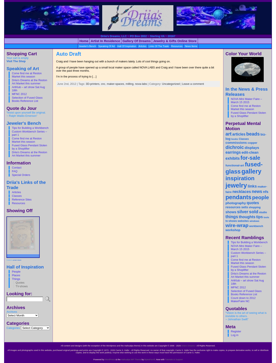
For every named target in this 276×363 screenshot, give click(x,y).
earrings (233, 152)
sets (244, 207)
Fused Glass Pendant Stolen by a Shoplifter (29, 147)
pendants (238, 197)
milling (129, 83)
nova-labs (141, 83)
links (252, 186)
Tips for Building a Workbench (30, 127)
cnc (103, 83)
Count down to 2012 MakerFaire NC (243, 299)
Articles (16, 192)
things (232, 216)
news (257, 191)
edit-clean (250, 152)
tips (259, 217)
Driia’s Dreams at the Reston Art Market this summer (29, 82)
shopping (255, 207)
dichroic (235, 147)
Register (236, 331)
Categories (13, 328)
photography (236, 203)
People (16, 271)
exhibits (233, 158)
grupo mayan (17, 260)
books (234, 139)
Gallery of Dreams (136, 41)
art (229, 134)
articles (142, 46)
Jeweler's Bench (87, 46)
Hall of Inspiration (126, 46)
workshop (233, 230)
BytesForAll (149, 359)
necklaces (241, 191)
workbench (256, 226)
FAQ (14, 171)
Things (16, 279)
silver (242, 211)
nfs (265, 192)
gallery (251, 171)
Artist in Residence (105, 41)
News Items (191, 46)
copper (252, 142)
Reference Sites (21, 199)
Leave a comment (193, 83)
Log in (234, 335)
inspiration (240, 178)
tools (266, 217)
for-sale (250, 158)
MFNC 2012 (19, 94)
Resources (18, 203)
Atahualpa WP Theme (131, 359)
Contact (16, 167)
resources (177, 46)
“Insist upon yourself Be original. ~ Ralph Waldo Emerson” (26, 114)
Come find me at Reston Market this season (27, 75)
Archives (11, 311)
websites (243, 221)
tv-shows (231, 221)
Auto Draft (68, 54)
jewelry (236, 185)
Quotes (20, 282)
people (260, 197)
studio (263, 212)
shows (231, 212)
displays (252, 148)
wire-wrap (237, 225)
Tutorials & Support (174, 359)
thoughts (247, 217)
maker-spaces (115, 83)
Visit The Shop (16, 61)
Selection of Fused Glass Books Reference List (27, 99)
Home (83, 41)
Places (16, 275)
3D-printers (92, 83)
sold (253, 211)
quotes (253, 203)
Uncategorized (171, 83)
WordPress (110, 359)
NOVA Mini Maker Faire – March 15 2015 (246, 100)
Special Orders (21, 175)
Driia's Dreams (188, 345)
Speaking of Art (106, 46)
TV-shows (22, 286)
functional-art (235, 165)
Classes (17, 195)
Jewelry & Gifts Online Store (175, 41)
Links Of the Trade (159, 46)
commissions (236, 142)
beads (253, 134)
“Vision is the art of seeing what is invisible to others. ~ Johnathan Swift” (246, 316)
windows (254, 221)
